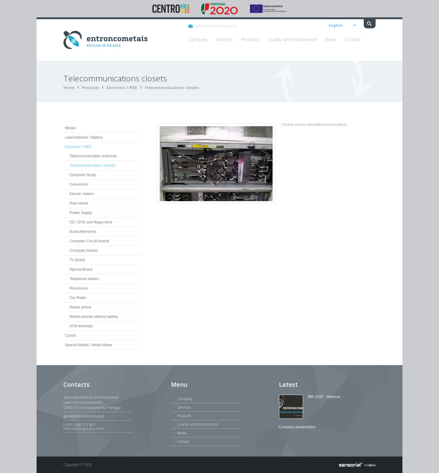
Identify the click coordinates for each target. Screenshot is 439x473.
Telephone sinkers (84, 279)
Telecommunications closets (172, 87)
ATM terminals (81, 326)
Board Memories (83, 231)
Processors (79, 288)
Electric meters (82, 194)
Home (69, 87)
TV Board (77, 260)
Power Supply (81, 213)
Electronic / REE (121, 87)
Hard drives (79, 203)
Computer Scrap (83, 175)
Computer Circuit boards (89, 241)
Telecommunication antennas (93, 156)
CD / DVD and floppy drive (91, 222)
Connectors (79, 184)
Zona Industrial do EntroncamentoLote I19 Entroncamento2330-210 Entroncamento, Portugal (92, 402)
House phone (80, 307)
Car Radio (78, 298)
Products (90, 87)
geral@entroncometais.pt (212, 26)
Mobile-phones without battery (94, 317)
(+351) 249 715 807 (97, 426)
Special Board (81, 269)
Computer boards (84, 250)
